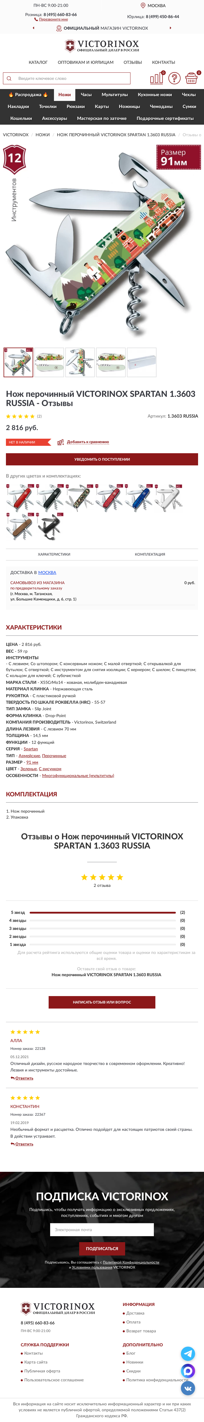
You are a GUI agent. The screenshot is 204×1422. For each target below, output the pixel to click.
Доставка (135, 1313)
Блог (131, 1353)
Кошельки (21, 118)
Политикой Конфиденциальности (131, 1262)
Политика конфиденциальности (157, 1380)
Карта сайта (35, 1362)
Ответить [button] (22, 1078)
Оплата (133, 1322)
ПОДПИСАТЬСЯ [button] (102, 1249)
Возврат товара (141, 1331)
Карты (102, 106)
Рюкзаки (76, 106)
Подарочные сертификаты (165, 118)
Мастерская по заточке (102, 118)
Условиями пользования (92, 1267)
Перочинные (54, 756)
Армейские (29, 756)
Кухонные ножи (155, 95)
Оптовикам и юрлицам (86, 63)
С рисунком (50, 769)
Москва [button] (47, 573)
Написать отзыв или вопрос (102, 1002)
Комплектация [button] (150, 554)
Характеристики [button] (54, 554)
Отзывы (133, 63)
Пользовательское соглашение (54, 1380)
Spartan (31, 749)
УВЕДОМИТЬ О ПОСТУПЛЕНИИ (102, 459)
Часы (86, 95)
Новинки (134, 1362)
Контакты (163, 63)
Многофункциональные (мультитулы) (78, 776)
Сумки (189, 106)
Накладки (18, 106)
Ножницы (129, 106)
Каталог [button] (38, 63)
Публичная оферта (42, 1371)
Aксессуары (54, 118)
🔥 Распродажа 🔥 (28, 95)
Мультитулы (115, 95)
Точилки (48, 106)
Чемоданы (161, 106)
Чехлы (189, 95)
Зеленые (28, 769)
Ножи (64, 95)
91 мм (32, 762)
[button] (51, 19)
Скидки (133, 1371)
